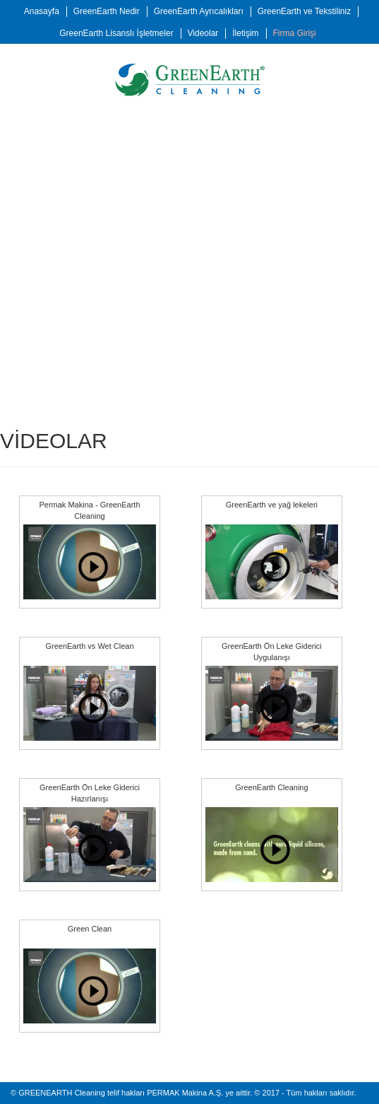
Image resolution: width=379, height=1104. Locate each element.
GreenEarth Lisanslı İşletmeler (116, 33)
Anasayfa (41, 11)
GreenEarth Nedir (106, 11)
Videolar (203, 33)
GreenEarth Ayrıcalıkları (198, 11)
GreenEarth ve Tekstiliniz (304, 11)
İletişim (245, 33)
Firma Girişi (293, 33)
